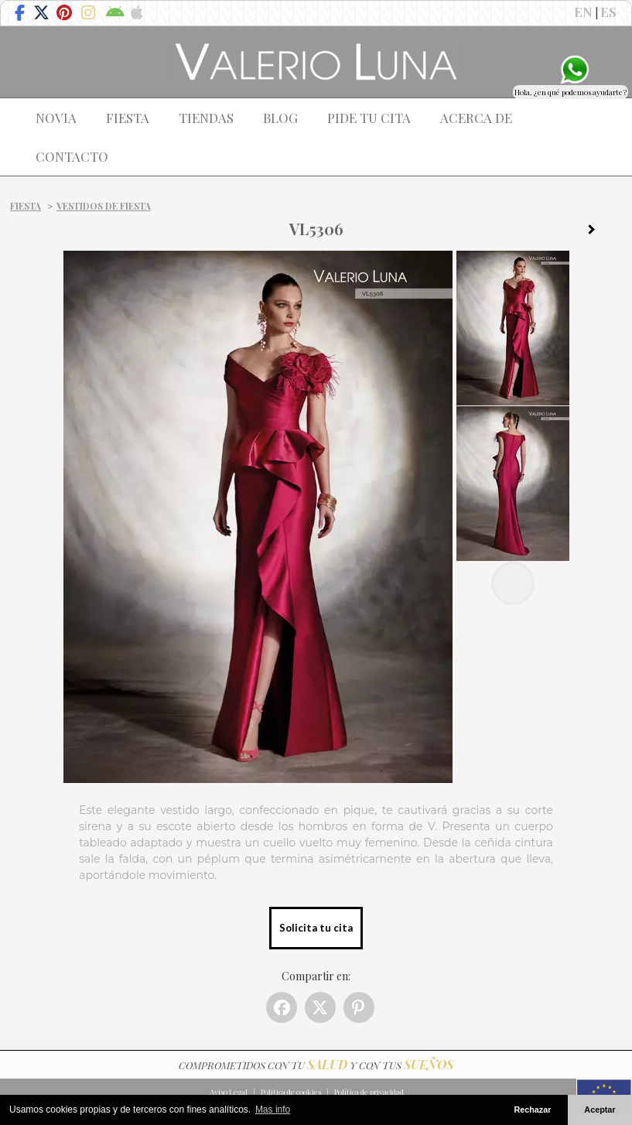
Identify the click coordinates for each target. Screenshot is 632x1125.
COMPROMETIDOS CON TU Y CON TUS (316, 1065)
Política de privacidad (369, 1091)
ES (608, 11)
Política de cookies (291, 1091)
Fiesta (25, 206)
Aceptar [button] (599, 1109)
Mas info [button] (272, 1109)
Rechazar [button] (532, 1109)
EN (583, 11)
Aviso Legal (229, 1091)
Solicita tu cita (316, 928)
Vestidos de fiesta (103, 206)
